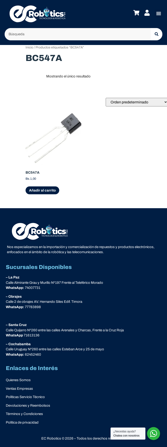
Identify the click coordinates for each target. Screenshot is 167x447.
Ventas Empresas (19, 388)
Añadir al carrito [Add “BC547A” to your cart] (42, 190)
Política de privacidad (22, 422)
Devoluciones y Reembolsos (28, 405)
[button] (158, 13)
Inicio (29, 47)
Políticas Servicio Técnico (25, 397)
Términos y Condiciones (24, 414)
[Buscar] (156, 34)
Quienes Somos (18, 380)
